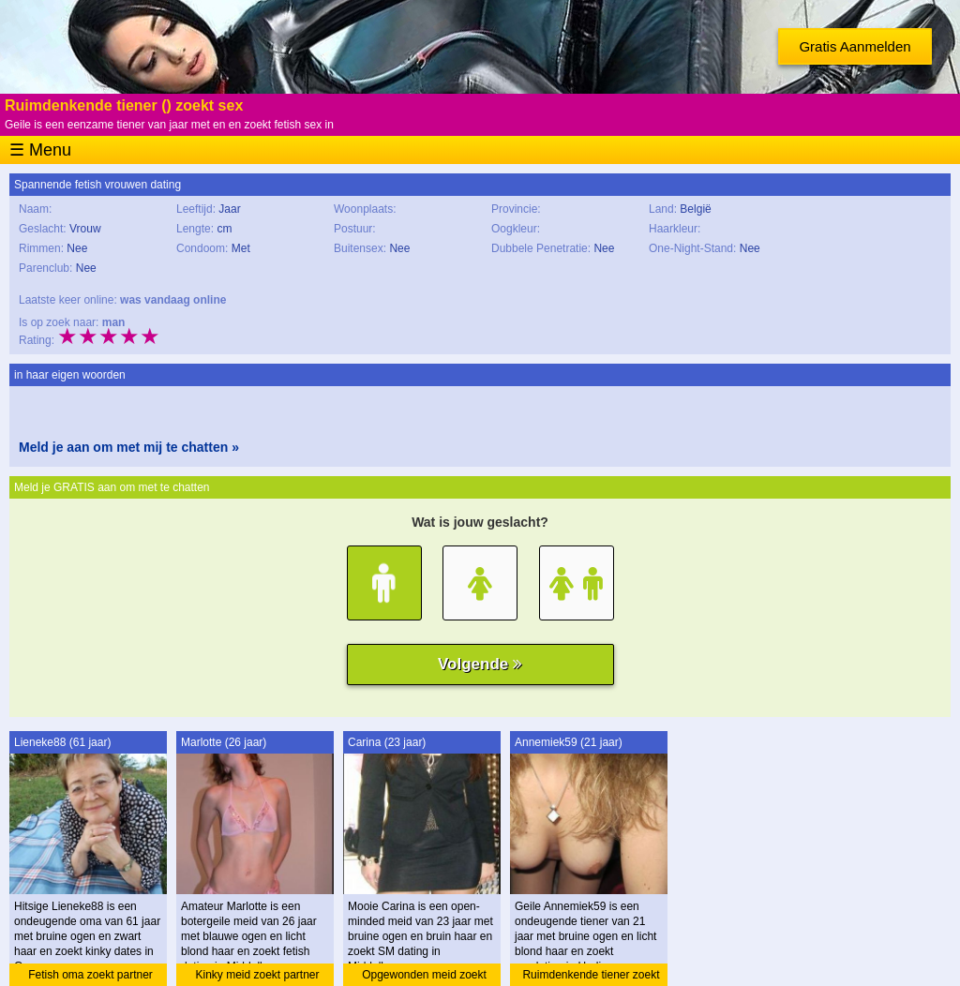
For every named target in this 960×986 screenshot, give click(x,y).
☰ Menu (40, 150)
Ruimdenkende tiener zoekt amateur (590, 977)
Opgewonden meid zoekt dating (424, 977)
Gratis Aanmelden (854, 46)
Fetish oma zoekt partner (90, 974)
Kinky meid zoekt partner (257, 974)
